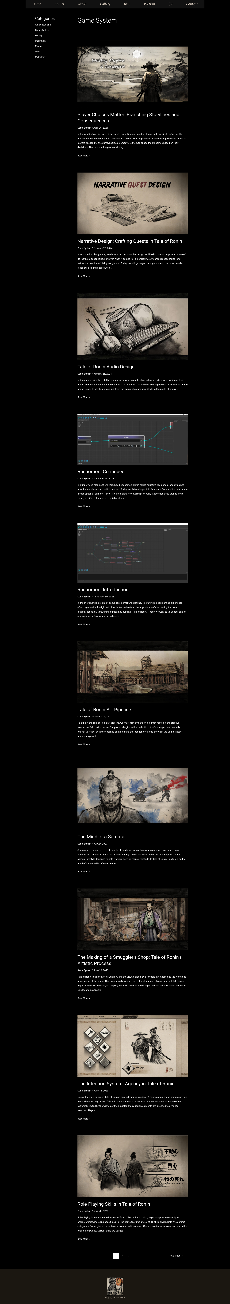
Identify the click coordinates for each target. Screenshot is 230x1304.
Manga (38, 46)
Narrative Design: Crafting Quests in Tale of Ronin (129, 241)
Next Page (175, 1255)
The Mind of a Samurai (101, 836)
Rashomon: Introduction (103, 589)
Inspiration (40, 40)
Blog (127, 4)
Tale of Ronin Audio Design (106, 366)
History (39, 35)
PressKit (149, 4)
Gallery (105, 4)
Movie (38, 51)
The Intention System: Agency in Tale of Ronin (126, 1083)
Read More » (84, 155)
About (82, 4)
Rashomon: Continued (101, 471)
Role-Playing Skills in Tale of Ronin (113, 1204)
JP (170, 4)
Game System (42, 30)
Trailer (59, 4)
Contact (192, 4)
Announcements (44, 24)
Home (36, 4)
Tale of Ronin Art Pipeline (104, 709)
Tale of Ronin (119, 1297)
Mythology (40, 57)
